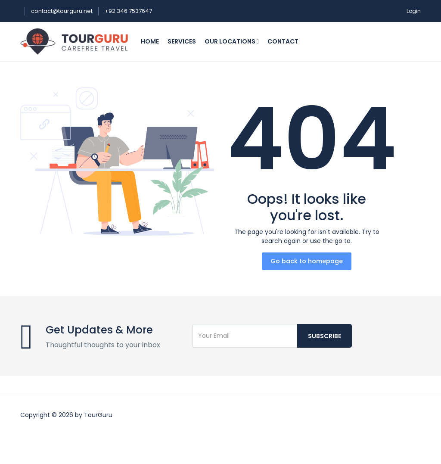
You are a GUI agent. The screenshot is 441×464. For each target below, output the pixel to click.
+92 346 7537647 (128, 11)
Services (182, 41)
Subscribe (324, 336)
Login (414, 11)
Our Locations (232, 41)
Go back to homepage (306, 261)
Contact (282, 41)
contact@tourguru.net (62, 11)
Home (150, 41)
